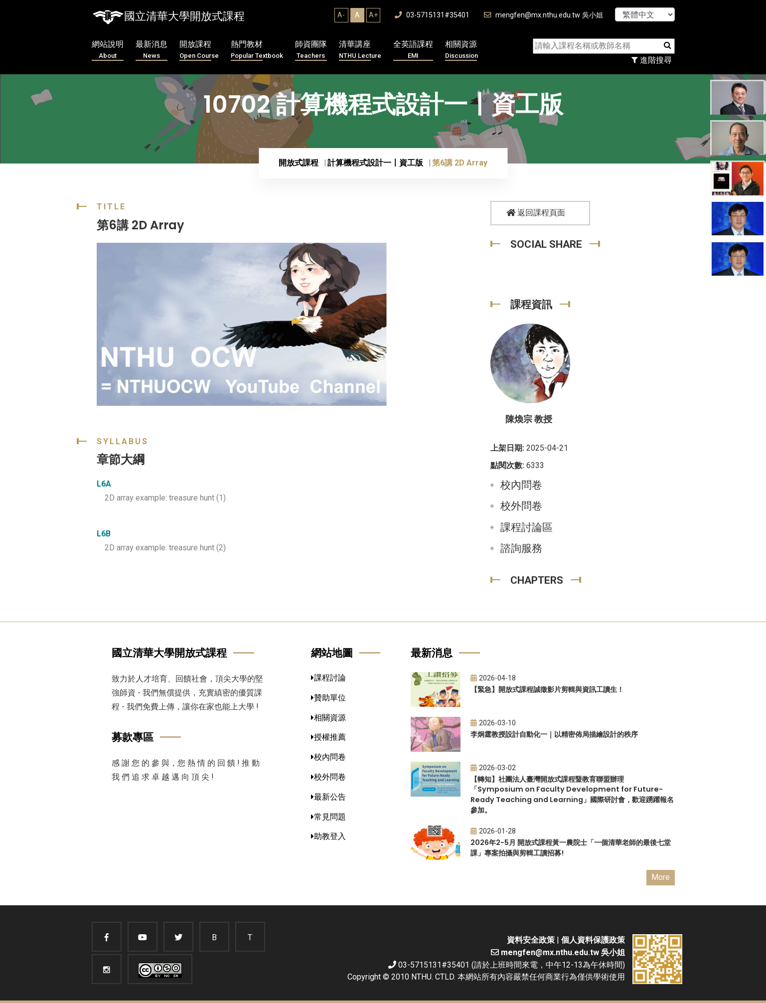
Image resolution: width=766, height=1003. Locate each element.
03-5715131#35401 (432, 15)
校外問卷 (521, 506)
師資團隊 (311, 50)
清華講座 (360, 50)
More (660, 877)
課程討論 (328, 677)
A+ (373, 15)
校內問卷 (521, 485)
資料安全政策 (531, 940)
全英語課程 (413, 50)
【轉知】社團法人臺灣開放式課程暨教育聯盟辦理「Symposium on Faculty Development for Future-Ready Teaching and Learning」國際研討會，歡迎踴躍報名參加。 (572, 794)
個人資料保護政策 (593, 940)
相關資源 (461, 50)
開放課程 (199, 50)
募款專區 (132, 737)
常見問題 (328, 817)
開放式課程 (298, 162)
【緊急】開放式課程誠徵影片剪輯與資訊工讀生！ (547, 689)
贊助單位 (328, 697)
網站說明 (108, 50)
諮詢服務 (521, 548)
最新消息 (151, 50)
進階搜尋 (651, 60)
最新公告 (328, 797)
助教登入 (328, 836)
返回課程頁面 (535, 212)
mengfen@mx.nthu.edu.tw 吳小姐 (543, 15)
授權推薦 (328, 737)
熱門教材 (257, 50)
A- (341, 15)
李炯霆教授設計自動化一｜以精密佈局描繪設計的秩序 (554, 734)
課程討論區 (526, 527)
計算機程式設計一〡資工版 (375, 162)
